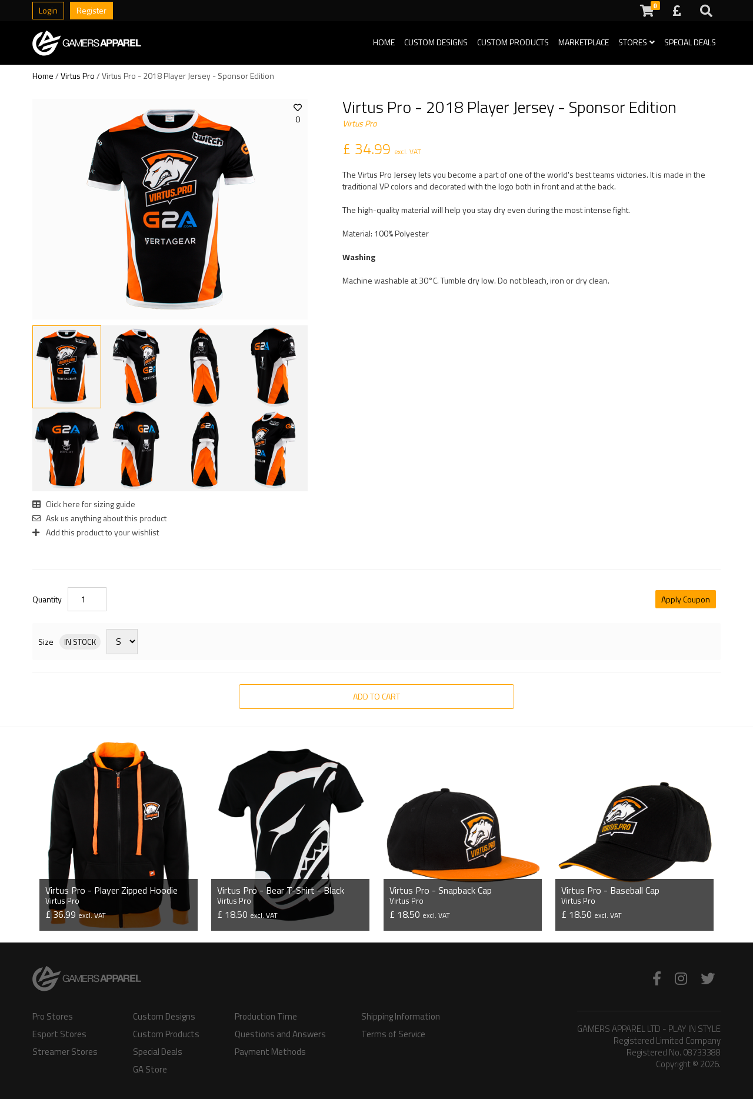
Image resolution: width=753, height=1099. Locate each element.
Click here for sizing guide (83, 504)
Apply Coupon (685, 599)
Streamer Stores (65, 1052)
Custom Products (513, 42)
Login (48, 10)
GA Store (150, 1069)
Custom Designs (436, 42)
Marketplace (583, 42)
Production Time (266, 1017)
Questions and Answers (280, 1034)
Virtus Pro (78, 75)
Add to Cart (376, 696)
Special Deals (690, 42)
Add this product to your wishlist (95, 532)
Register (91, 10)
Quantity (47, 599)
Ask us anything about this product (99, 518)
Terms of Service (393, 1034)
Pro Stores (52, 1017)
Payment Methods (270, 1052)
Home (384, 42)
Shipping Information (400, 1017)
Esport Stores (59, 1034)
